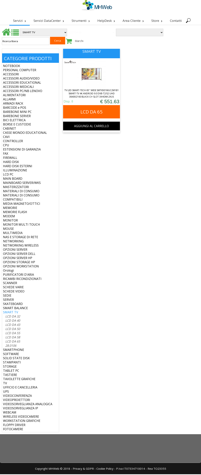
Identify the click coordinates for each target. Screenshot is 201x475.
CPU (6, 146)
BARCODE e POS (14, 108)
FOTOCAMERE (13, 430)
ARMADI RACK (13, 104)
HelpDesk (106, 20)
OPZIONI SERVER (15, 250)
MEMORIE (10, 208)
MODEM (9, 217)
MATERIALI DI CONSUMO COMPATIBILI (21, 198)
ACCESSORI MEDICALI (18, 87)
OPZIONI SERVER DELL (19, 254)
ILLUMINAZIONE (15, 171)
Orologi (8, 271)
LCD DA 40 (12, 321)
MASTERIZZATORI (16, 188)
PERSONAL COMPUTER (19, 71)
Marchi (79, 41)
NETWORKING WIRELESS (21, 246)
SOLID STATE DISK (16, 359)
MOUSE (8, 229)
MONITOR (10, 221)
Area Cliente (132, 20)
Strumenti (80, 20)
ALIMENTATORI (14, 96)
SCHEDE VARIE (13, 288)
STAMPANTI (12, 363)
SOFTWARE (11, 355)
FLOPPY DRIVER (14, 426)
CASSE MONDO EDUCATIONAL (25, 133)
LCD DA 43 (12, 325)
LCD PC (8, 175)
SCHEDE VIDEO (13, 292)
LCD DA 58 (12, 338)
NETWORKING (13, 242)
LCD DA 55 (12, 334)
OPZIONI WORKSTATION (21, 267)
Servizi (19, 20)
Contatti (175, 20)
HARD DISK (11, 163)
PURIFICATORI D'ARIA (18, 275)
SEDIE (7, 296)
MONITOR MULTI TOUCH (21, 225)
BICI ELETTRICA (14, 121)
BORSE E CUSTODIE (17, 125)
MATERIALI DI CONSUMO (21, 192)
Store (156, 20)
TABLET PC (11, 371)
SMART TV (10, 313)
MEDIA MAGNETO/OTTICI (21, 204)
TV (5, 384)
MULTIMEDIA (13, 234)
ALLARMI (9, 100)
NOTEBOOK (11, 67)
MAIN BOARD (12, 179)
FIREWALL (10, 158)
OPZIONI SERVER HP (17, 259)
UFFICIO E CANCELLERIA (20, 388)
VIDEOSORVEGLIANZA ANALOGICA (27, 405)
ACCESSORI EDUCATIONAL (22, 83)
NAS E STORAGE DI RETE (20, 238)
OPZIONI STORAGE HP (19, 263)
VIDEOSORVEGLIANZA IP (20, 409)
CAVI (6, 137)
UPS (6, 392)
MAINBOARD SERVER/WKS (22, 183)
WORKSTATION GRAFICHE (21, 421)
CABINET (9, 129)
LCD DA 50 (12, 330)
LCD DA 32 (12, 317)
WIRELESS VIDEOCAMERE (21, 417)
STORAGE (10, 367)
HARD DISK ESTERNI (17, 167)
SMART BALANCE (15, 309)
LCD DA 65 (12, 342)
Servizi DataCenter (48, 20)
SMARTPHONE (13, 350)
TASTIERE (10, 375)
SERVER (8, 300)
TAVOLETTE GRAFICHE (19, 380)
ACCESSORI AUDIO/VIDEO (21, 79)
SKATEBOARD (13, 304)
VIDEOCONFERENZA (17, 396)
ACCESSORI (11, 75)
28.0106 (10, 346)
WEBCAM (9, 413)
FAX (5, 154)
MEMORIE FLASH (15, 213)
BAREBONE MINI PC (17, 112)
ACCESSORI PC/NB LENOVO (22, 92)
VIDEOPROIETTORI (16, 401)
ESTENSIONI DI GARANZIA (22, 150)
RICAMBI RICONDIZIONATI (22, 279)
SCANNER (10, 284)
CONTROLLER (13, 142)
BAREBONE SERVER (17, 117)
